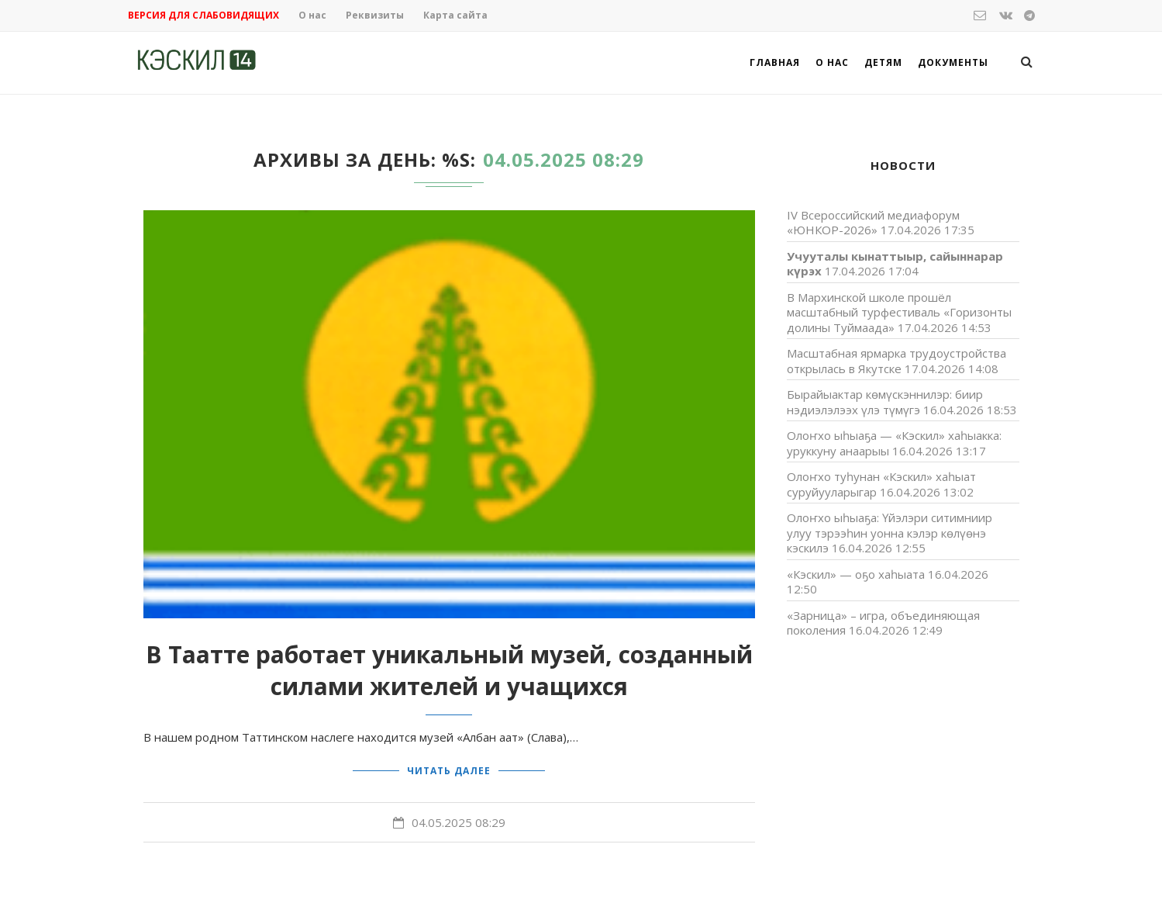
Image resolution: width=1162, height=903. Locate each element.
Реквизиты (375, 15)
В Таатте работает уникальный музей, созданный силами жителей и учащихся (449, 670)
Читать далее (449, 770)
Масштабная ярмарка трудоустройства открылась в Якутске (896, 360)
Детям (883, 62)
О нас (312, 15)
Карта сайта (455, 15)
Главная (775, 62)
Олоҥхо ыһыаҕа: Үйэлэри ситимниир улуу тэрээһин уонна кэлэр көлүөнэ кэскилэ (889, 532)
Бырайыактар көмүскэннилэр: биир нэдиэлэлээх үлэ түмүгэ (885, 401)
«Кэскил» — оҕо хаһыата (856, 574)
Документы (953, 62)
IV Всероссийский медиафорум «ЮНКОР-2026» (873, 222)
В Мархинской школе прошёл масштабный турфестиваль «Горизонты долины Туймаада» (899, 312)
